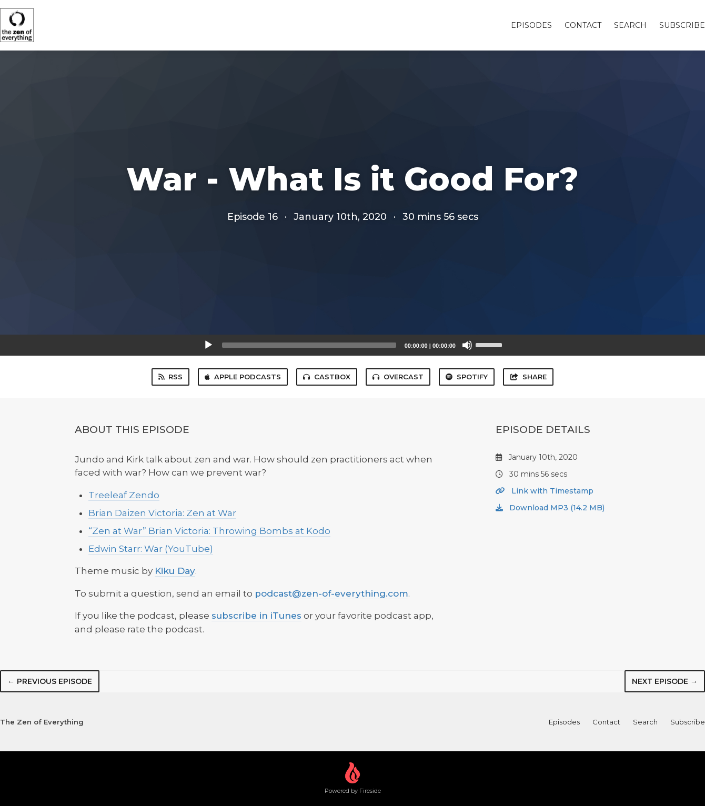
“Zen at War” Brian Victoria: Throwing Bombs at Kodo (209, 531)
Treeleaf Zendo (123, 495)
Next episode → (665, 681)
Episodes (531, 25)
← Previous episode (49, 681)
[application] (352, 345)
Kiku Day (175, 571)
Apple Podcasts (243, 376)
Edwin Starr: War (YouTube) (150, 548)
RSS (170, 376)
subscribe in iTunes (256, 615)
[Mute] (467, 345)
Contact (583, 25)
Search (630, 25)
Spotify (467, 376)
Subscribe (682, 25)
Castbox (326, 376)
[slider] (309, 345)
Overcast (398, 376)
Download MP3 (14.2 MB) (550, 507)
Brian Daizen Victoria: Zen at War (162, 513)
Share (528, 376)
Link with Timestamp (544, 491)
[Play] (208, 345)
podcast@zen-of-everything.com (331, 593)
